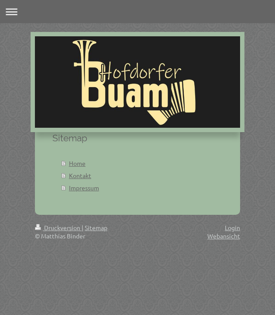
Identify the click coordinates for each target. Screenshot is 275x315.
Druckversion (58, 227)
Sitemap (96, 227)
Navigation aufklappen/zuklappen (137, 11)
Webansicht (223, 236)
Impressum (84, 188)
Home (77, 163)
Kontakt (80, 175)
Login (232, 227)
